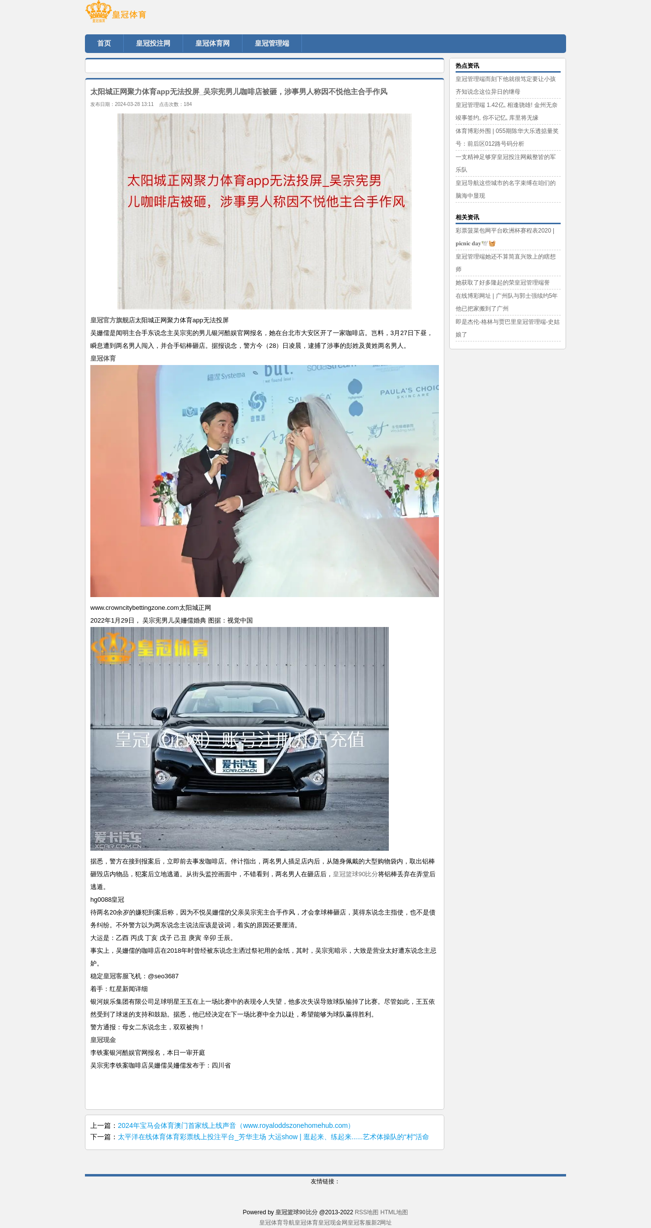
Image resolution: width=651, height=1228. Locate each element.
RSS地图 (367, 1212)
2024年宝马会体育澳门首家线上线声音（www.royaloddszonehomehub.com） (236, 1125)
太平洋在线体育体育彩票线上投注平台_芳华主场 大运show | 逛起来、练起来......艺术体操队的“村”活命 (273, 1137)
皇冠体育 (306, 1222)
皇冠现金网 (333, 1222)
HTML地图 (394, 1212)
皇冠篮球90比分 (355, 874)
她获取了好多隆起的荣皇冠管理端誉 (503, 282)
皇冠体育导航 (277, 1222)
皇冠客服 (359, 1222)
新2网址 (381, 1222)
